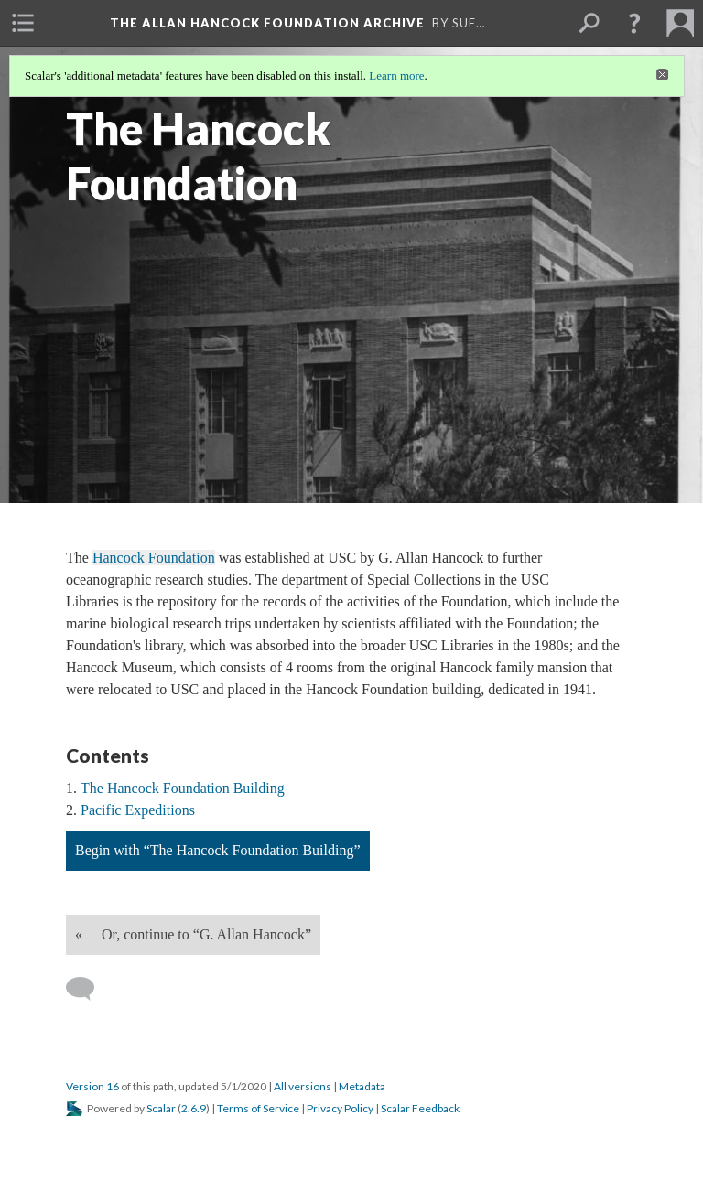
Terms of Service (258, 1108)
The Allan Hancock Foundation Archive (267, 23)
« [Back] (78, 934)
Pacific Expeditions (138, 810)
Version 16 (92, 1086)
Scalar (161, 1108)
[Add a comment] (88, 989)
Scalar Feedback (420, 1108)
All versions (302, 1086)
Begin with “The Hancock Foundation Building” (218, 850)
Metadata (362, 1086)
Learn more (396, 75)
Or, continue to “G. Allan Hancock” (206, 934)
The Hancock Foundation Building (183, 788)
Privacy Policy (340, 1108)
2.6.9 (193, 1108)
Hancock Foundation (153, 557)
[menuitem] (23, 23)
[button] (634, 23)
